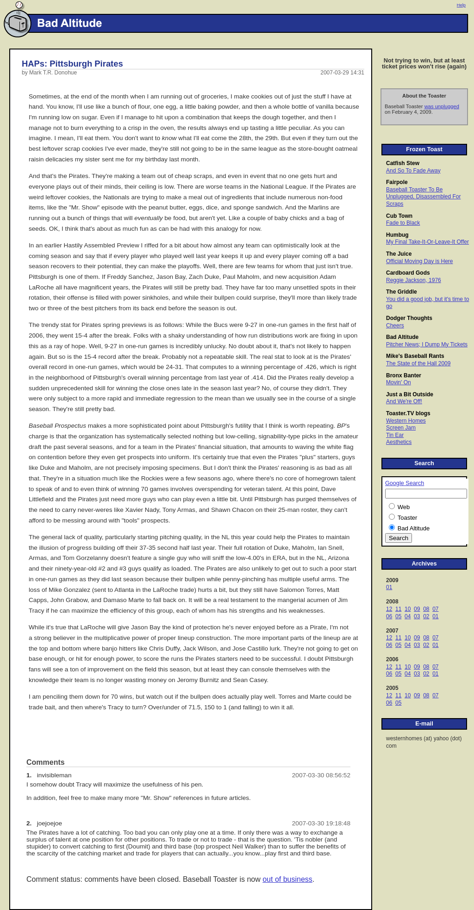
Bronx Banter (403, 375)
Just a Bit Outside (409, 394)
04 (408, 616)
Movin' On (398, 382)
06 (389, 616)
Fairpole (397, 182)
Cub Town (399, 216)
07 (435, 609)
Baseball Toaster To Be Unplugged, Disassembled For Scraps (423, 196)
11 (398, 609)
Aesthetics (399, 442)
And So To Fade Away (413, 170)
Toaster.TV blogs (408, 413)
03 (417, 616)
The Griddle (401, 292)
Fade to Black (403, 223)
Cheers (395, 325)
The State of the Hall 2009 (418, 363)
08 (426, 609)
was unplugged (441, 106)
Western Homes (406, 421)
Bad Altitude (402, 337)
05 (398, 616)
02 (426, 616)
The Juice (399, 254)
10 (408, 609)
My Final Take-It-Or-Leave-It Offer (427, 242)
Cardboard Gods (408, 273)
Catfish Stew (402, 163)
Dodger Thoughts (409, 318)
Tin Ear (395, 435)
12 (389, 609)
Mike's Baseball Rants (415, 356)
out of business (287, 879)
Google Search (404, 483)
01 (389, 587)
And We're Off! (404, 401)
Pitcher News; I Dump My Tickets (427, 344)
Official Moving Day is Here (419, 261)
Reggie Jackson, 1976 (413, 280)
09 (417, 609)
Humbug (397, 235)
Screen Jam (401, 427)
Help (461, 5)
